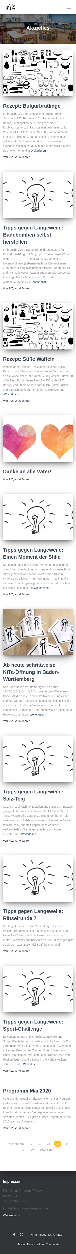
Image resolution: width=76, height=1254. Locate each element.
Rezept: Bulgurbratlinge (31, 106)
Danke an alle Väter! (27, 471)
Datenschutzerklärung (45, 1235)
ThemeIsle (52, 1244)
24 (66, 1143)
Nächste (46, 1149)
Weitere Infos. (11, 1215)
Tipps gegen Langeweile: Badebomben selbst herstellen (33, 235)
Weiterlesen (38, 150)
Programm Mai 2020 (27, 1091)
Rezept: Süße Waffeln (29, 359)
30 (32, 1149)
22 (48, 1143)
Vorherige (16, 1143)
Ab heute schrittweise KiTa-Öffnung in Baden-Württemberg (31, 672)
